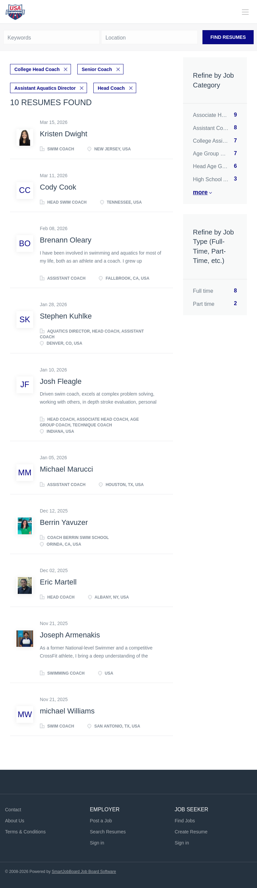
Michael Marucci (66, 469)
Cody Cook (58, 187)
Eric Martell (58, 582)
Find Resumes (228, 37)
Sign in (97, 842)
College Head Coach (37, 69)
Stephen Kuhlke (66, 316)
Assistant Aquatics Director (45, 88)
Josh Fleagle (61, 381)
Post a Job (101, 820)
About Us (14, 820)
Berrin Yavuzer (64, 522)
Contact (13, 809)
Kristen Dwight (63, 134)
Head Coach (111, 88)
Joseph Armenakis (70, 635)
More (200, 192)
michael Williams (67, 711)
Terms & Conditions (25, 831)
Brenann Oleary (65, 240)
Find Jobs (185, 820)
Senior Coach (97, 69)
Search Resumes (107, 831)
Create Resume (191, 831)
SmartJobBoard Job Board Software (84, 871)
